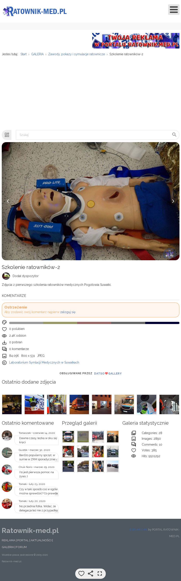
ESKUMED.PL (138, 529)
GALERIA (8, 547)
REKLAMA (8, 540)
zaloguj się (67, 312)
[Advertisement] (90, 90)
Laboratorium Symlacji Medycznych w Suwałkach (44, 362)
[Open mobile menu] (173, 9)
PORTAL (23, 540)
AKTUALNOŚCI (41, 540)
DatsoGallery (108, 373)
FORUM (21, 547)
